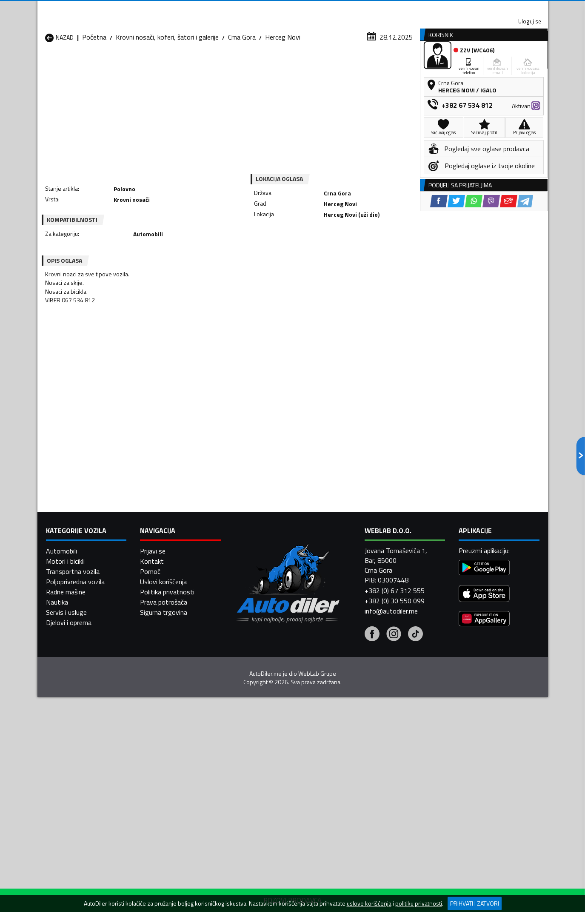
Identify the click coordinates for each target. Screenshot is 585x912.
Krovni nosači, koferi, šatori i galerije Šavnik (177, 762)
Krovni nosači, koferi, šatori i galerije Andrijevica (85, 660)
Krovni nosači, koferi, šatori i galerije (167, 83)
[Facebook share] (281, 243)
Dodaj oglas (520, 65)
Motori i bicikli (65, 872)
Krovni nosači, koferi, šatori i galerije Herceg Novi (85, 701)
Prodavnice (143, 65)
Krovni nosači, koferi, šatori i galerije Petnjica (177, 721)
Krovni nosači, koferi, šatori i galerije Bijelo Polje (361, 660)
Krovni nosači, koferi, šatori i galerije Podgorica (177, 742)
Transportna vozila (73, 882)
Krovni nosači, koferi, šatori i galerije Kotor (269, 701)
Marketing (396, 8)
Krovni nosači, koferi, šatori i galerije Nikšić (85, 721)
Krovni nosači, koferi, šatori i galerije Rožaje (269, 742)
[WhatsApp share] (316, 243)
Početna (94, 83)
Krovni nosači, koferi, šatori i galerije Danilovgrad (269, 681)
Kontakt (442, 8)
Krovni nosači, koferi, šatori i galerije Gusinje (361, 681)
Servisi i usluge (378, 65)
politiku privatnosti (418, 903)
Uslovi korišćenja (163, 892)
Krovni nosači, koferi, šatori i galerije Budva (85, 681)
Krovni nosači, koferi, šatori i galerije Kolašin (177, 701)
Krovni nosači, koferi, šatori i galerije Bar (177, 660)
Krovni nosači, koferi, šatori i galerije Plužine (85, 742)
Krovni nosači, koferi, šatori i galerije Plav (269, 721)
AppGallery (346, 8)
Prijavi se (153, 862)
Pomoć (150, 882)
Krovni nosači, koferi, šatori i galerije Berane (269, 660)
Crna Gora (242, 83)
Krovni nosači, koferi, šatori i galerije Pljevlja (361, 721)
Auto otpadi (314, 65)
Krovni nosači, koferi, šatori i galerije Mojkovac (361, 701)
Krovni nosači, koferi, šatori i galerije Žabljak (269, 762)
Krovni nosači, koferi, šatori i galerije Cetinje (177, 681)
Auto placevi (202, 65)
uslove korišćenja (369, 903)
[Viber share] (334, 243)
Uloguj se (488, 8)
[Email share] (351, 243)
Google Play (236, 8)
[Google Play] (484, 880)
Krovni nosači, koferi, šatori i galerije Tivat (361, 742)
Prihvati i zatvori (474, 903)
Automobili (61, 862)
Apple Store (293, 8)
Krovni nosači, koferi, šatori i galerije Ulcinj (85, 762)
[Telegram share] (368, 243)
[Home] (44, 65)
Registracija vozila (451, 65)
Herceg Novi (282, 83)
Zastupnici (258, 65)
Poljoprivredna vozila (75, 892)
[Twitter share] (299, 243)
